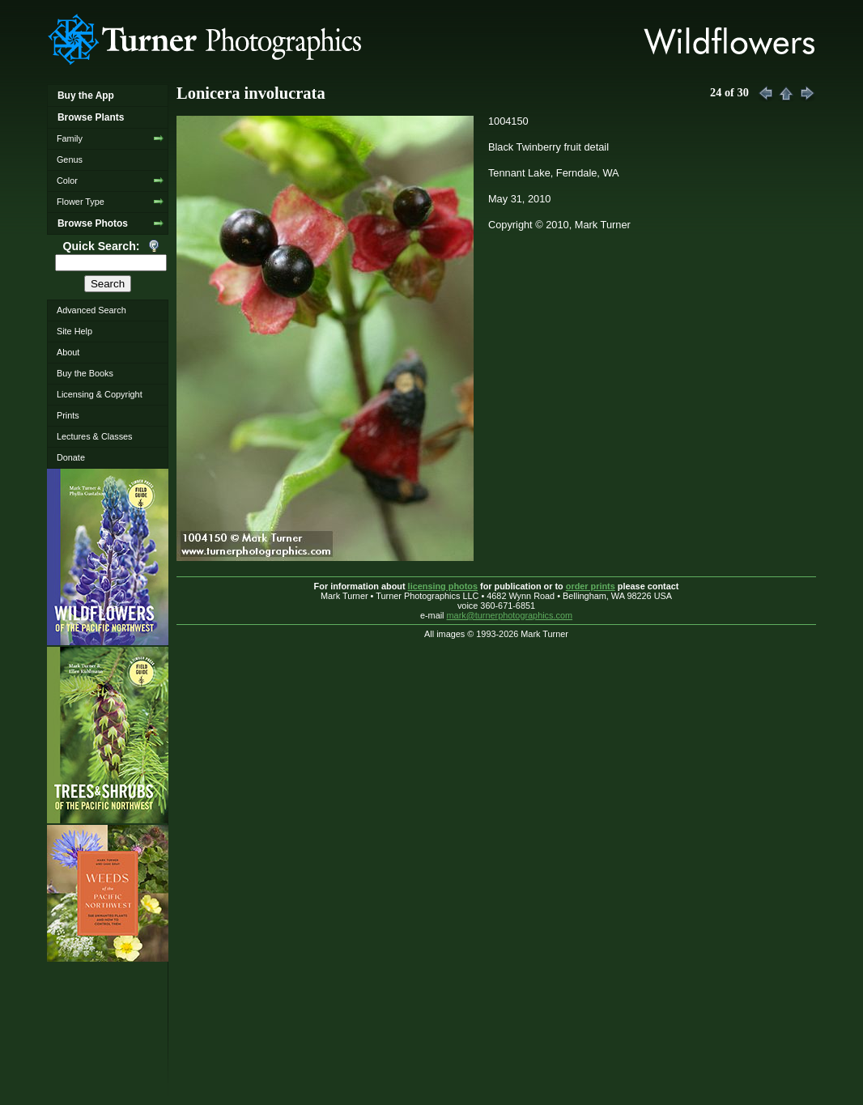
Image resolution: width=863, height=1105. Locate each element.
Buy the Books (85, 373)
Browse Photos (92, 223)
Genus (70, 159)
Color (67, 180)
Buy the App (85, 95)
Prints (68, 415)
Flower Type (80, 201)
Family (70, 138)
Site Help (74, 331)
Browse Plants (90, 117)
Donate (71, 457)
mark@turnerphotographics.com (510, 615)
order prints (590, 586)
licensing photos (443, 586)
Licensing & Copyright (99, 394)
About (68, 352)
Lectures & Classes (95, 436)
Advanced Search (91, 310)
